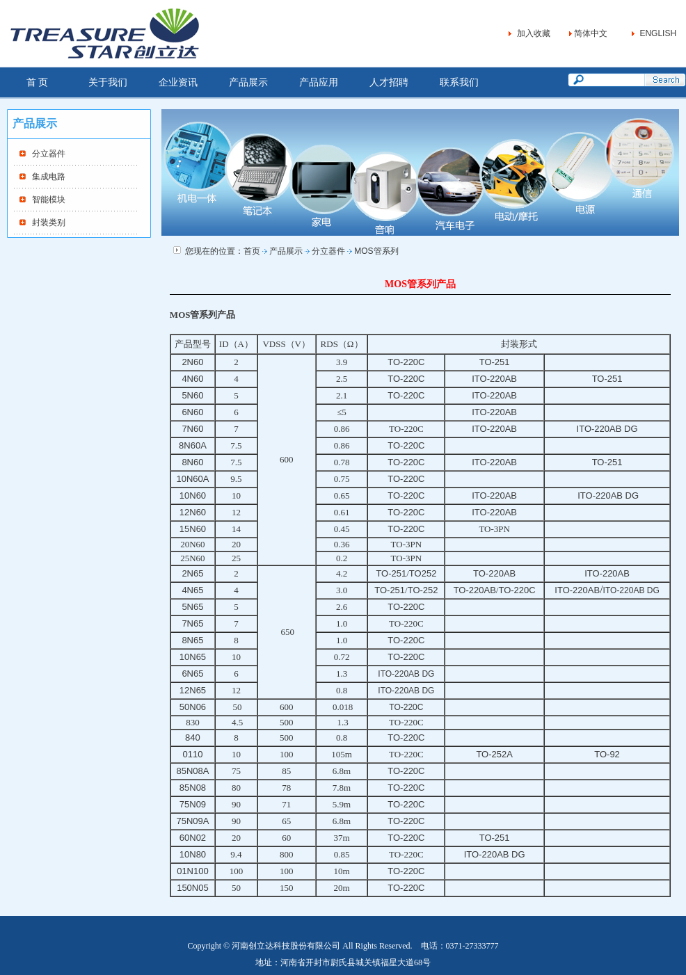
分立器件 (48, 154)
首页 (252, 251)
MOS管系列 (376, 251)
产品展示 (248, 82)
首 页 (37, 82)
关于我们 (107, 82)
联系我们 (459, 82)
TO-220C (406, 707)
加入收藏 (533, 33)
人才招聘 (388, 82)
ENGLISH (657, 33)
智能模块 (48, 199)
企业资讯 (178, 82)
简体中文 (590, 33)
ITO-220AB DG (631, 590)
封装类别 (48, 222)
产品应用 (318, 82)
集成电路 (48, 177)
